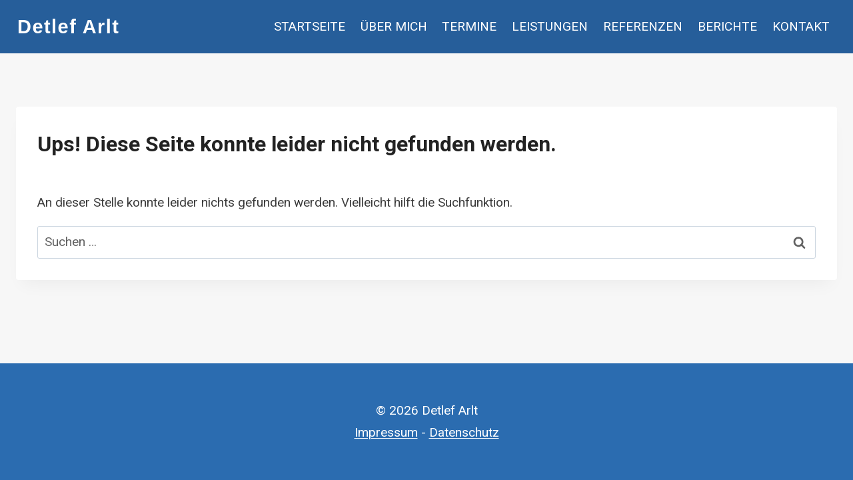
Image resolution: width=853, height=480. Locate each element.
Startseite (309, 26)
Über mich (394, 26)
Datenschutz (464, 432)
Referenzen (642, 26)
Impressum (386, 432)
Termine (469, 26)
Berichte (727, 26)
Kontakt (801, 26)
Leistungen (550, 26)
